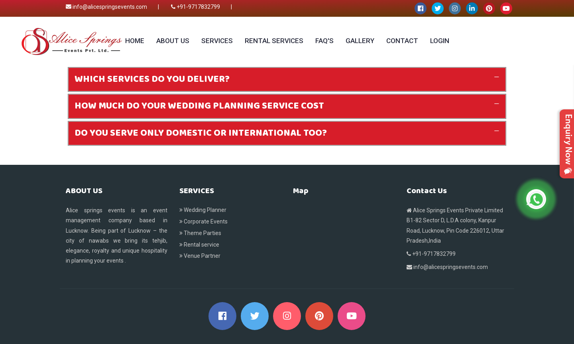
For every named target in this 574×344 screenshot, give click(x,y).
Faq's (324, 41)
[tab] (287, 79)
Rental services (274, 41)
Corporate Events (203, 221)
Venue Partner (199, 256)
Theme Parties (200, 233)
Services (217, 41)
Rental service (199, 244)
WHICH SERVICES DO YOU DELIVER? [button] (152, 79)
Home (134, 41)
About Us (172, 41)
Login (439, 41)
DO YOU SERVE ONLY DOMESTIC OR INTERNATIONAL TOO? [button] (201, 133)
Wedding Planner (202, 210)
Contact (402, 41)
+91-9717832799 (195, 7)
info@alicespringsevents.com (106, 7)
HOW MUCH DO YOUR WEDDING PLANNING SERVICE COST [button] (199, 106)
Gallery (360, 41)
